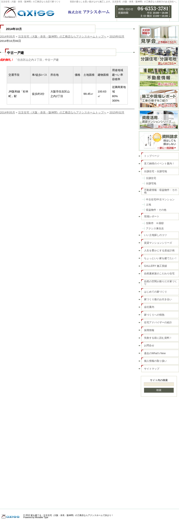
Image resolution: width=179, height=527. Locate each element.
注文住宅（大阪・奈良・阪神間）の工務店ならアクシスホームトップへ (62, 36)
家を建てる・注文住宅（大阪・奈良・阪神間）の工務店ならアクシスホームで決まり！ (72, 515)
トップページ (151, 155)
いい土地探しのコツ (155, 235)
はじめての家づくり (155, 291)
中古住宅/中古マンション (160, 199)
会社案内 (149, 306)
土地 (148, 204)
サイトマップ (151, 368)
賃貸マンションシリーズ (158, 242)
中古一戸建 (15, 53)
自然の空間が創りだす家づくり (160, 282)
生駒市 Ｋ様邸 (155, 223)
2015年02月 (116, 36)
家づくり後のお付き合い (158, 299)
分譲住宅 (151, 178)
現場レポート (151, 216)
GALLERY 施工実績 (155, 265)
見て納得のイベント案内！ (159, 163)
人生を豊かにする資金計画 (159, 250)
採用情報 (149, 330)
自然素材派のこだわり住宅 (159, 273)
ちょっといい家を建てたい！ (160, 258)
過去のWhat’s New (155, 353)
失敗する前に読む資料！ (158, 337)
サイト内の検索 (159, 380)
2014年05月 (7, 36)
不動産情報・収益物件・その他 (160, 191)
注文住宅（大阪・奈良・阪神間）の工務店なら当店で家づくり (30, 1)
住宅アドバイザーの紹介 (158, 322)
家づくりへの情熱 (154, 314)
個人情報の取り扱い (155, 360)
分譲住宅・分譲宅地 (155, 171)
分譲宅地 (151, 183)
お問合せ (149, 345)
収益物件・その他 (156, 209)
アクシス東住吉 (155, 228)
